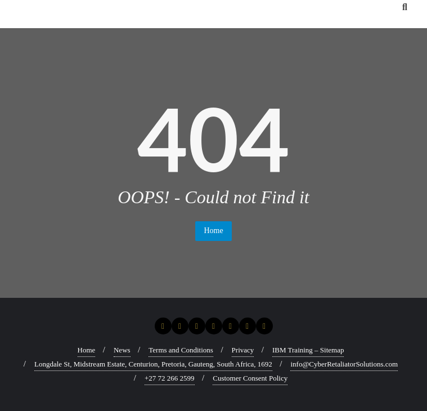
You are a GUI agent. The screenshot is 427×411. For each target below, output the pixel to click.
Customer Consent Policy (250, 378)
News (122, 350)
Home (213, 230)
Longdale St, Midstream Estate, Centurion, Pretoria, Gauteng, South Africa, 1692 (153, 364)
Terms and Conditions (181, 350)
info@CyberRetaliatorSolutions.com (344, 364)
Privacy (243, 350)
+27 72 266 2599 (170, 378)
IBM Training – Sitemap (308, 350)
